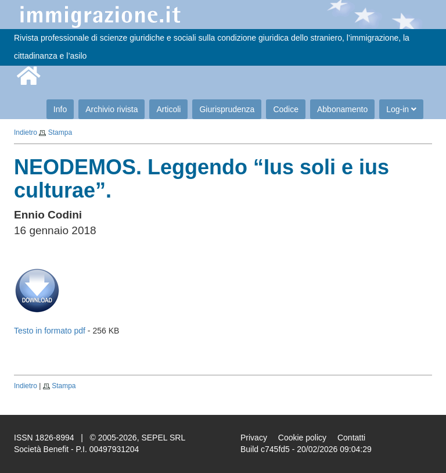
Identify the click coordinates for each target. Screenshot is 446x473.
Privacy (253, 437)
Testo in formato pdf (49, 330)
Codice (285, 109)
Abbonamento (342, 109)
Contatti (351, 437)
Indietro (25, 132)
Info (60, 109)
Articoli (168, 109)
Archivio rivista (111, 109)
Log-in (401, 109)
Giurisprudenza (226, 109)
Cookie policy (302, 437)
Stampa (60, 132)
